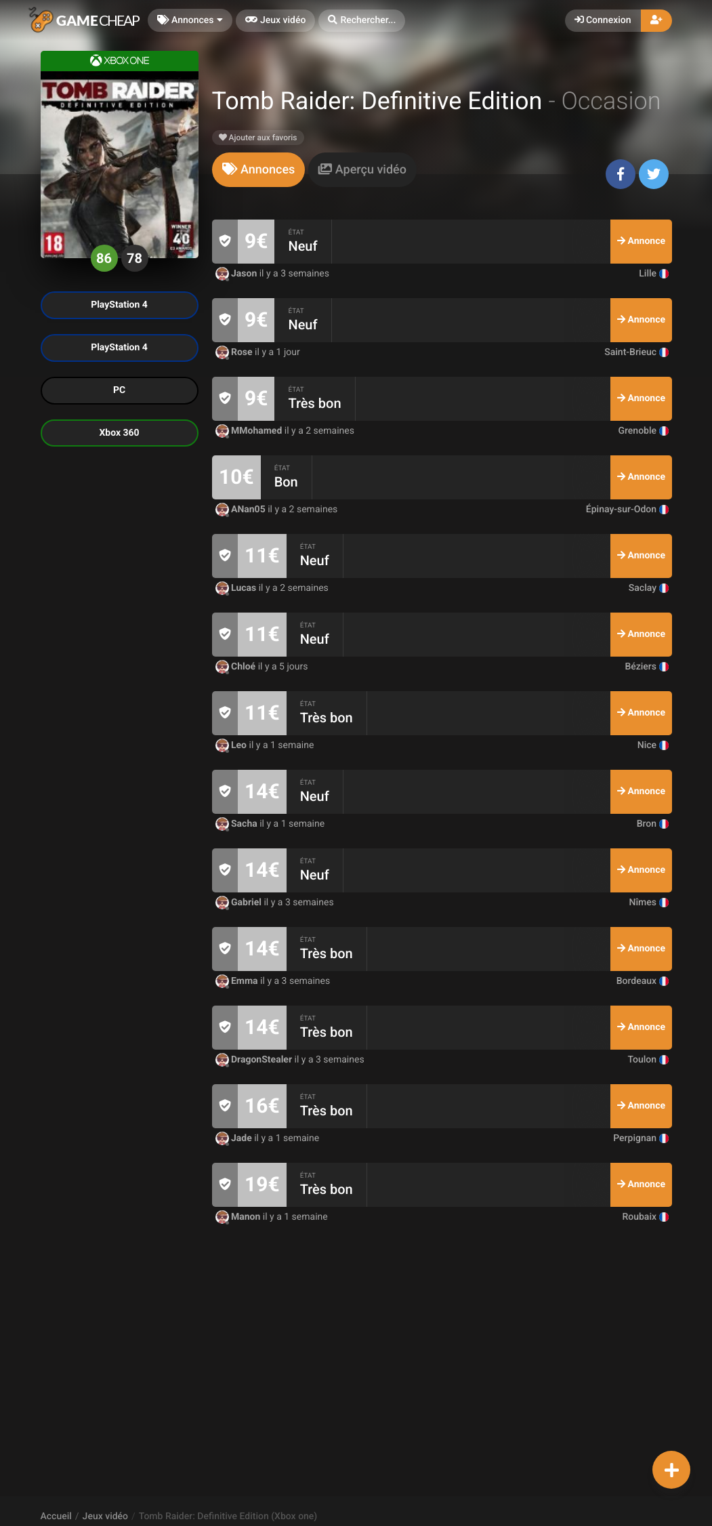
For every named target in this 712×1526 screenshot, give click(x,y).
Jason (237, 273)
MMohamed (250, 431)
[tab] (259, 169)
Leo (232, 745)
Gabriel (239, 902)
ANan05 (241, 509)
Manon (239, 1217)
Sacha (237, 824)
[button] (361, 20)
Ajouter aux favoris (258, 137)
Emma (238, 981)
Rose (235, 352)
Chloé (236, 666)
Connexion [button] (602, 20)
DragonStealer (255, 1059)
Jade (235, 1138)
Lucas (237, 588)
